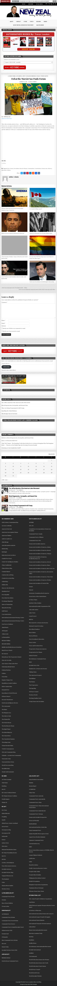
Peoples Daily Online (34, 871)
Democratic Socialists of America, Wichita (40, 580)
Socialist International (35, 949)
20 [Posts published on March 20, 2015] (36, 469)
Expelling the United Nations (9, 411)
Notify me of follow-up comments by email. (14, 328)
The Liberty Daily (6, 716)
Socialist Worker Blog (7, 872)
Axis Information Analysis (8, 545)
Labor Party (32, 612)
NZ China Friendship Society (9, 852)
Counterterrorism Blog (8, 578)
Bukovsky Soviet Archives (9, 555)
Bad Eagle (4, 552)
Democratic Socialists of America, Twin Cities (41, 576)
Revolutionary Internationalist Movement (40, 946)
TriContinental (33, 956)
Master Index (40, 25)
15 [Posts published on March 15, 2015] (51, 466)
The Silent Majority (7, 732)
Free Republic (5, 594)
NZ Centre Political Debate (9, 792)
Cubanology (5, 581)
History (50, 168)
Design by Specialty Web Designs (28, 984)
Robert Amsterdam (7, 686)
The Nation (32, 681)
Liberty (24, 76)
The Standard (5, 879)
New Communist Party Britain (10, 940)
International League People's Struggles (39, 917)
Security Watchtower (7, 699)
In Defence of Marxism (35, 910)
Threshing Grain (6, 742)
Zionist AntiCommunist (8, 771)
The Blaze (4, 709)
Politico (4, 673)
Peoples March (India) (35, 874)
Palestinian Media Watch (8, 666)
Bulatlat (31, 782)
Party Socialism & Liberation (36, 639)
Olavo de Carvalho (6, 660)
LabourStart (32, 926)
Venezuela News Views (8, 762)
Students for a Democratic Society (38, 668)
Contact (18, 21)
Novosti (4, 943)
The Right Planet (6, 729)
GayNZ (3, 820)
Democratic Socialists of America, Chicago (40, 553)
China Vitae (32, 792)
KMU (30, 846)
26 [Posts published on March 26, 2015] (28, 472)
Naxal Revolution (33, 865)
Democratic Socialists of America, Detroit (40, 562)
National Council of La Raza (36, 626)
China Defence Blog (7, 568)
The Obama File (6, 719)
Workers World (33, 695)
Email (3, 323)
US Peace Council (33, 691)
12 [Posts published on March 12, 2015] (28, 466)
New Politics (32, 632)
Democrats (44, 168)
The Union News (6, 735)
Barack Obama (12, 76)
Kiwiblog (4, 786)
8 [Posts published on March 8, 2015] (51, 463)
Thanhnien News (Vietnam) (36, 888)
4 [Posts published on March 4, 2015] (20, 463)
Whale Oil (4, 802)
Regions (38, 21)
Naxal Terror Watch (7, 650)
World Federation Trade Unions (37, 966)
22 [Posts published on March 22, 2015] (51, 469)
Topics (31, 21)
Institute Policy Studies (35, 603)
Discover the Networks (8, 588)
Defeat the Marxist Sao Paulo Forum (28, 78)
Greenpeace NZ (6, 833)
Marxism (4, 170)
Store (25, 21)
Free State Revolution (7, 598)
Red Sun (31, 936)
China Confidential (6, 565)
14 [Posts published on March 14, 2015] (43, 466)
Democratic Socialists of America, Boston (40, 550)
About (11, 21)
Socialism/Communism (31, 76)
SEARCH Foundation (34, 881)
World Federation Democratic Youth (38, 963)
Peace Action (32, 642)
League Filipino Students (35, 855)
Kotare (3, 839)
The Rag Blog (32, 688)
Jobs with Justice (33, 609)
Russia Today (5, 946)
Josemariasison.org (34, 843)
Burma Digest (32, 786)
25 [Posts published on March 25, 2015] (20, 472)
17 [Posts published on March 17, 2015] (13, 469)
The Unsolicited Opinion (8, 739)
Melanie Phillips (6, 640)
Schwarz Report (6, 696)
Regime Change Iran (7, 680)
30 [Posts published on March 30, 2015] (5, 475)
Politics (9, 170)
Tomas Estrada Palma (7, 745)
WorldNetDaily (6, 768)
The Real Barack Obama (8, 726)
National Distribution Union (9, 849)
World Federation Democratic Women (39, 959)
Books (23, 4)
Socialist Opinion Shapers (42, 76)
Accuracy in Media (6, 525)
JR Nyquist (5, 630)
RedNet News (32, 943)
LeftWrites (32, 858)
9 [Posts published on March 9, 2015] (5, 466)
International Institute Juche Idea (38, 827)
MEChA (31, 619)
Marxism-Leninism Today (35, 933)
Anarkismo (32, 902)
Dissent (31, 590)
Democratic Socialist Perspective (38, 817)
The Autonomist (6, 706)
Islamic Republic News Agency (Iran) (38, 833)
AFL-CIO (31, 525)
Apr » (6, 479)
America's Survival (7, 529)
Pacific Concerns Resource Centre (38, 868)
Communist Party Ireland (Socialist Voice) (13, 927)
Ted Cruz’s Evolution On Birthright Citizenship (42, 281)
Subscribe (30, 4)
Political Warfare (6, 670)
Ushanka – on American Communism (11, 755)
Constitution (38, 168)
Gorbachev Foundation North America (39, 593)
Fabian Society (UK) (7, 930)
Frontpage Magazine (7, 601)
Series (45, 21)
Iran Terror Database (7, 624)
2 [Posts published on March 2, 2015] (5, 463)
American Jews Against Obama (10, 532)
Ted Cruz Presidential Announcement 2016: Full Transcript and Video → (37, 289)
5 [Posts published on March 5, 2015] (28, 463)
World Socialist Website (35, 976)
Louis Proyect (32, 616)
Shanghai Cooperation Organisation (38, 884)
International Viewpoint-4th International (40, 923)
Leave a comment (33, 81)
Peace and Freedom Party (36, 645)
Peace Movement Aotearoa (9, 866)
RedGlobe (31, 940)
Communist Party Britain (8, 917)
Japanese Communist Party (36, 840)
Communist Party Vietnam (36, 814)
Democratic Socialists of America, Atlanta (40, 547)
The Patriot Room (6, 722)
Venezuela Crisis (6, 758)
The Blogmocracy (6, 712)
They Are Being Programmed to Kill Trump (13, 408)
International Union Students (36, 920)
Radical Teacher (33, 655)
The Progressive (33, 685)
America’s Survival (6, 118)
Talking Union (32, 672)
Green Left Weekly (34, 820)
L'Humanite (5, 937)
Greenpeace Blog (6, 829)
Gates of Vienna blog (7, 604)
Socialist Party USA (34, 665)
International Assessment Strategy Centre (13, 620)
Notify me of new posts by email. (11, 331)
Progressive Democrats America (37, 649)
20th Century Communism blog (10, 522)
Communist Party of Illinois (36, 537)
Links (30, 861)
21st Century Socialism (13, 168)
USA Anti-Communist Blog (8, 752)
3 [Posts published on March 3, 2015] (13, 463)
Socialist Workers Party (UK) (9, 950)
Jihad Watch (5, 627)
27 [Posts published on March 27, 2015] (36, 472)
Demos (31, 586)
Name (3, 320)
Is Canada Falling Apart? (36, 209)
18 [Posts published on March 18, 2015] (20, 469)
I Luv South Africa (6, 614)
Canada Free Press (7, 558)
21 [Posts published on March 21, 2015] (43, 469)
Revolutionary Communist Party (37, 659)
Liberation (4, 846)
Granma (4, 899)
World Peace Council (34, 969)
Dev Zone (4, 810)
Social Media (39, 4)
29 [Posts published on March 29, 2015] (51, 472)
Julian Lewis (5, 634)
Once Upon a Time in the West (10, 663)
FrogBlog (4, 816)
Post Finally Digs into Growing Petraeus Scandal (24, 445)
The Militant (32, 678)
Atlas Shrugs (5, 542)
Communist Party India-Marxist (37, 810)
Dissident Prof (5, 591)
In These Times (33, 599)
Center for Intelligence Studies (10, 561)
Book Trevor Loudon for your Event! (23, 25)
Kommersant (5, 933)
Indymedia (4, 836)
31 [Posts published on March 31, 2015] (13, 475)
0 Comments (20, 490)
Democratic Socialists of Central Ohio (39, 583)
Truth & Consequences (8, 748)
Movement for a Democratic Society (38, 622)
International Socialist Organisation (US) (39, 606)
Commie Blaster (6, 571)
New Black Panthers (34, 629)
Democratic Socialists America (37, 543)
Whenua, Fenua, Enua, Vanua (36, 891)
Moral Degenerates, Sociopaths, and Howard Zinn (15, 405)
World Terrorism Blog (8, 765)
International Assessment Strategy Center (13, 617)
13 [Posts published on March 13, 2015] (36, 466)
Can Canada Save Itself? (14, 448)
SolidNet (31, 953)
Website (4, 326)
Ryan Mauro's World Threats (9, 693)
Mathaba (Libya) (6, 957)
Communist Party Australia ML (37, 799)
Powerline (4, 676)
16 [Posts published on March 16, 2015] (5, 469)
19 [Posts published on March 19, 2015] (28, 469)
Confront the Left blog (7, 575)
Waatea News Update (7, 885)
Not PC (3, 789)
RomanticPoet (5, 689)
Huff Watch (5, 611)
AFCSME (31, 522)
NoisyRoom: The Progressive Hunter (11, 657)
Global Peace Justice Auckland (10, 823)
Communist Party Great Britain (10, 920)
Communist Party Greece (8, 924)
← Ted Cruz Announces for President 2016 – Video (14, 287)
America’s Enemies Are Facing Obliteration (41, 233)
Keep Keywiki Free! (12, 440)
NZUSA (4, 859)
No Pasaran (5, 653)
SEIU (30, 662)
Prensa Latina (5, 906)
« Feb (3, 479)
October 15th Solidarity (8, 862)
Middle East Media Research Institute (12, 647)
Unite (3, 882)
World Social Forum (34, 972)
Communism (31, 168)
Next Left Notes (33, 635)
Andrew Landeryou (7, 538)
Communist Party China (35, 802)
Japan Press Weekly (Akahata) (37, 837)
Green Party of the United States (37, 596)
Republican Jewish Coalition (9, 683)
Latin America (19, 76)
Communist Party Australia (36, 796)
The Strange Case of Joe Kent (9, 413)
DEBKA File (5, 584)
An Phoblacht (5, 914)
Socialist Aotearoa (6, 869)
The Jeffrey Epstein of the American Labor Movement (16, 402)
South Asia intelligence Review (10, 703)
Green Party (5, 826)
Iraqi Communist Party (35, 830)
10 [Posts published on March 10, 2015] (13, 466)
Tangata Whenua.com (7, 875)
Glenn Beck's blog (6, 607)
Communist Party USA (35, 540)
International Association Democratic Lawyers (41, 913)
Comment (4, 302)
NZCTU (4, 856)
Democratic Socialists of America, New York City (42, 568)
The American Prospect (35, 675)
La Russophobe (6, 637)
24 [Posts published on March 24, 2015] (13, 472)
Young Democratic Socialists (36, 701)
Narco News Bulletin (7, 903)
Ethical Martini (6, 813)
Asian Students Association (36, 779)
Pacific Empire (6, 799)
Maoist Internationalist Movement (38, 930)
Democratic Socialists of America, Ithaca (39, 565)
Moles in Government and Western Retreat (13, 233)
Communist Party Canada (35, 534)
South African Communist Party (10, 961)
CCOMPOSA (32, 789)
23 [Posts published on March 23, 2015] (5, 472)
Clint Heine (5, 782)
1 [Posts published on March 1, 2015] (51, 460)
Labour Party (5, 843)
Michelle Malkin (6, 643)
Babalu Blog (5, 548)
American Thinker (6, 535)
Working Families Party (35, 698)
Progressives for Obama (35, 652)
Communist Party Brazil (8, 896)
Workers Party (6, 889)
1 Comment (20, 498)
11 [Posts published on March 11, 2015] (20, 466)
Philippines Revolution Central (37, 878)
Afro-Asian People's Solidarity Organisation (40, 898)
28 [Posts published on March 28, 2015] (44, 472)
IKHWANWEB (33, 824)
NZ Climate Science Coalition (9, 796)
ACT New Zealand (6, 779)
